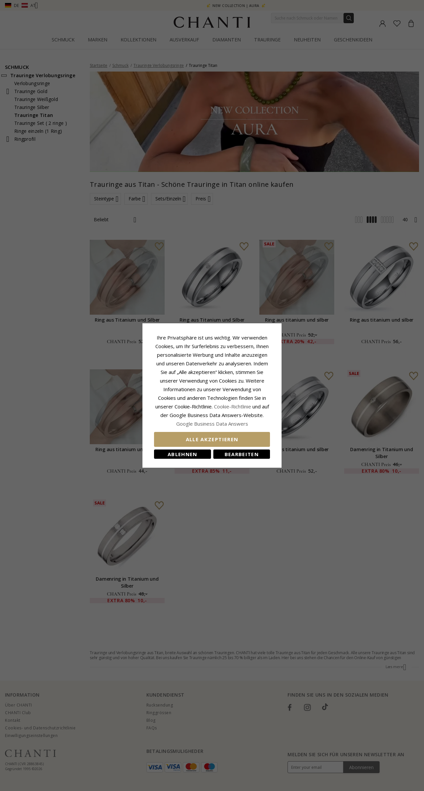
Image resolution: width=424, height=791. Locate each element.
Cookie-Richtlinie (232, 406)
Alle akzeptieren (212, 439)
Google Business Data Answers (212, 423)
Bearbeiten (242, 454)
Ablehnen (182, 454)
